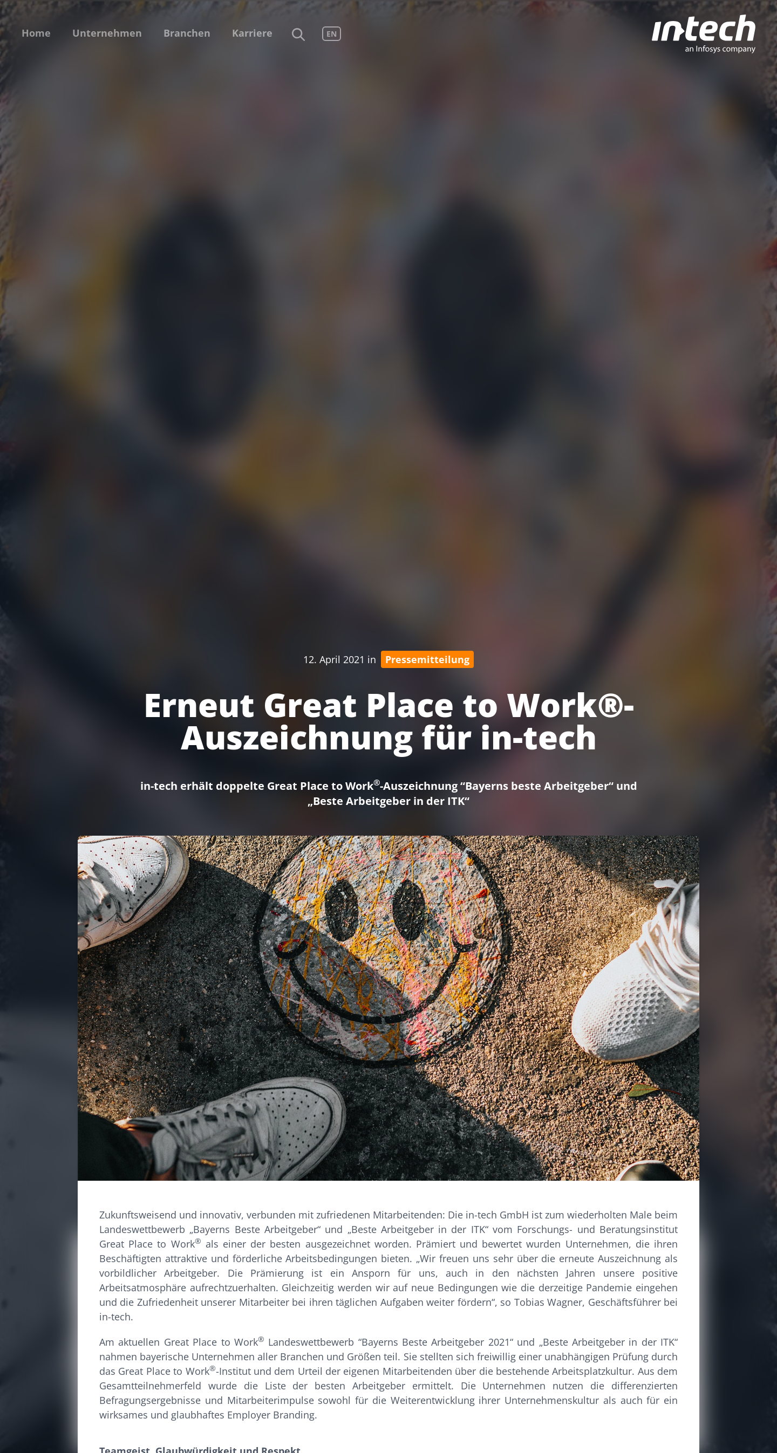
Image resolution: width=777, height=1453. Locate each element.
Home (36, 32)
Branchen (186, 32)
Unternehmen (107, 32)
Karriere (252, 32)
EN (331, 34)
